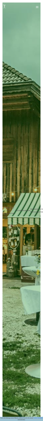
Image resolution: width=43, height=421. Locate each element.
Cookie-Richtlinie (38, 418)
